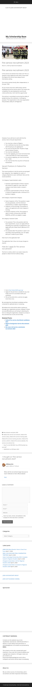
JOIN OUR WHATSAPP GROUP (10, 575)
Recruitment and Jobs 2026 (11, 432)
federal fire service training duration (11, 439)
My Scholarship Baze (16, 36)
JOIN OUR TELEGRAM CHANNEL (11, 579)
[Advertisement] (16, 22)
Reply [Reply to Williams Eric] (5, 477)
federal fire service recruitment (12, 434)
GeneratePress (25, 685)
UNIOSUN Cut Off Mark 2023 (11, 449)
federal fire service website (18, 441)
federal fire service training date (18, 436)
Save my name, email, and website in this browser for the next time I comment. (15, 516)
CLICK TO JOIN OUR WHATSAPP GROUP (16, 7)
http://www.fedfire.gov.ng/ (16, 290)
